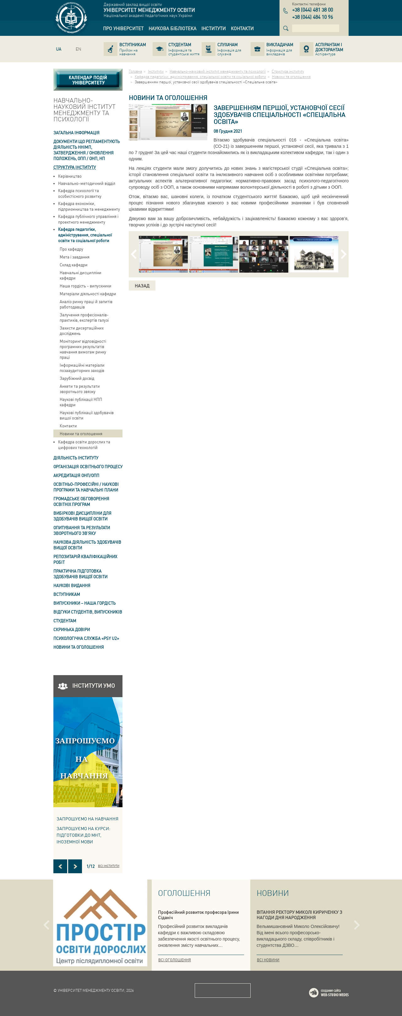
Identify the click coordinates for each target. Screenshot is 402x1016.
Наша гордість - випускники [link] (85, 285)
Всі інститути (108, 866)
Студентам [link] (64, 620)
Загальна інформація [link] (76, 132)
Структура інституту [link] (74, 167)
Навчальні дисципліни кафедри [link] (80, 275)
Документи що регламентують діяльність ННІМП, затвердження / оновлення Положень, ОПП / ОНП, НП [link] (86, 150)
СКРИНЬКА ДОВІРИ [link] (71, 629)
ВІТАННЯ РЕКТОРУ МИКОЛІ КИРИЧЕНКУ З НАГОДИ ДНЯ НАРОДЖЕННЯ (299, 914)
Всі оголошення (174, 960)
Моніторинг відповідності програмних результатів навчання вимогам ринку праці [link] (83, 349)
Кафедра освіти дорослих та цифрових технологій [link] (84, 444)
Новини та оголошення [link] (81, 433)
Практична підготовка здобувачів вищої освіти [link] (80, 573)
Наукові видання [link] (71, 585)
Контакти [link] (68, 425)
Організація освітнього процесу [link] (87, 466)
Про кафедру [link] (71, 249)
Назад (142, 285)
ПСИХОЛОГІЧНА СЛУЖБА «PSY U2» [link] (86, 638)
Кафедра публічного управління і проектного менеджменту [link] (88, 219)
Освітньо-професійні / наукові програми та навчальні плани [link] (86, 486)
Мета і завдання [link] (75, 256)
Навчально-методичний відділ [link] (86, 183)
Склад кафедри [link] (74, 264)
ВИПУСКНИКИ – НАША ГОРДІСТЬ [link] (84, 603)
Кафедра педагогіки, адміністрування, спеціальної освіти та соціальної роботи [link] (85, 234)
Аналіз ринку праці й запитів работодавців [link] (86, 304)
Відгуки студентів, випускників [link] (87, 611)
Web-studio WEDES (337, 993)
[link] (123, 28)
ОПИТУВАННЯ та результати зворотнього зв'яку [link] (81, 530)
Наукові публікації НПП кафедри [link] (81, 402)
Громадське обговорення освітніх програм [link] (81, 501)
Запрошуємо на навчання (87, 818)
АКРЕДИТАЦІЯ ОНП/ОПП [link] (76, 475)
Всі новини (268, 960)
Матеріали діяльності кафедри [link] (88, 293)
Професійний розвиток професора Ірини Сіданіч (198, 914)
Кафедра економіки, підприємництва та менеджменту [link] (89, 206)
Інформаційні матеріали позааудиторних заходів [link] (82, 367)
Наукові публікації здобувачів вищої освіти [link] (87, 415)
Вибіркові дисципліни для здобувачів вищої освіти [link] (82, 515)
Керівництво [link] (70, 176)
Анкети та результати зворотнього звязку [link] (80, 388)
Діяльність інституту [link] (75, 457)
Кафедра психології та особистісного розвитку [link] (79, 193)
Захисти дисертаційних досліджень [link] (82, 330)
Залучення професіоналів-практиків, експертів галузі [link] (84, 317)
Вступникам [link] (66, 594)
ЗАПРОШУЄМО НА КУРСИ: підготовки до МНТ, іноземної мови (83, 834)
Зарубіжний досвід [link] (77, 378)
